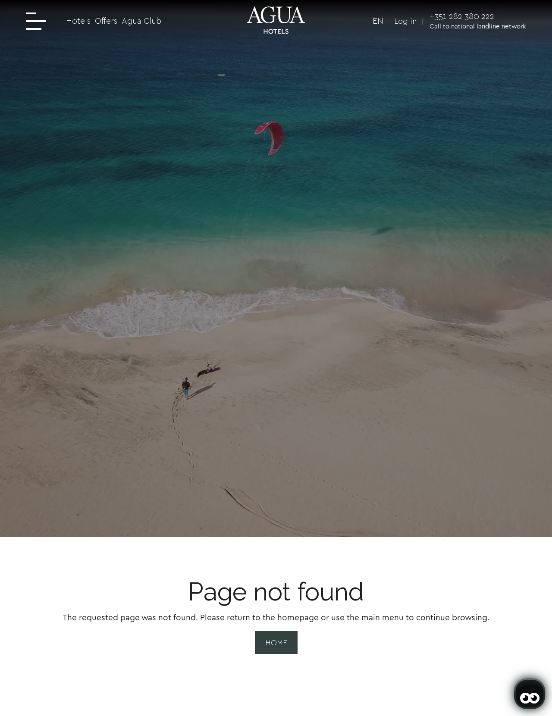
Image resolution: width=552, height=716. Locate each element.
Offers (106, 20)
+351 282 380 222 (462, 16)
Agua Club (141, 20)
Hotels (78, 20)
